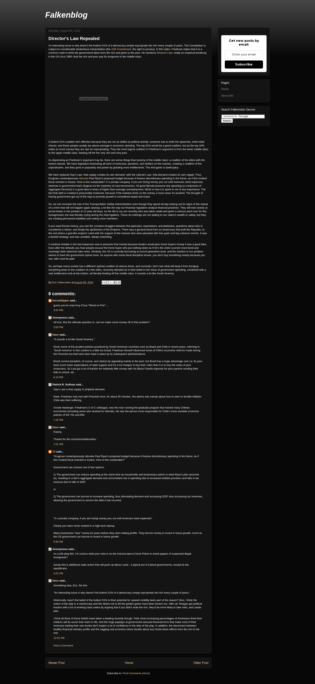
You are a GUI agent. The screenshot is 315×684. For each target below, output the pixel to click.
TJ (53, 451)
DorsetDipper (60, 300)
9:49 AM (58, 541)
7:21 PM (58, 444)
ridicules (84, 178)
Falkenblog (66, 14)
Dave (55, 334)
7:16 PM (58, 419)
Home (129, 663)
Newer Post (56, 663)
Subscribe (244, 64)
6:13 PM (58, 377)
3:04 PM (58, 310)
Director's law (165, 52)
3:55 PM (58, 327)
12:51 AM (58, 637)
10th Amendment (121, 49)
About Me (227, 95)
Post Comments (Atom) (136, 673)
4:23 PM (58, 573)
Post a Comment (63, 645)
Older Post (200, 663)
